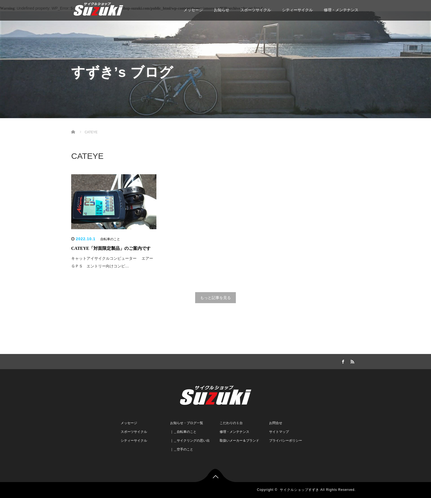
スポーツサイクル (255, 10)
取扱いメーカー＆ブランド (239, 440)
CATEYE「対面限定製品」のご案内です (111, 248)
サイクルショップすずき (299, 490)
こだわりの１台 (231, 423)
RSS (351, 361)
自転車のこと (110, 239)
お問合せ (275, 423)
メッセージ (193, 10)
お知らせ (221, 10)
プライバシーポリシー (285, 440)
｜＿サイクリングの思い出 (190, 440)
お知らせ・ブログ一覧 (186, 423)
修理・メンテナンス (341, 10)
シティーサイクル (297, 10)
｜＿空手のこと (181, 449)
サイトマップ (279, 432)
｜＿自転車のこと (183, 432)
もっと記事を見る (215, 297)
